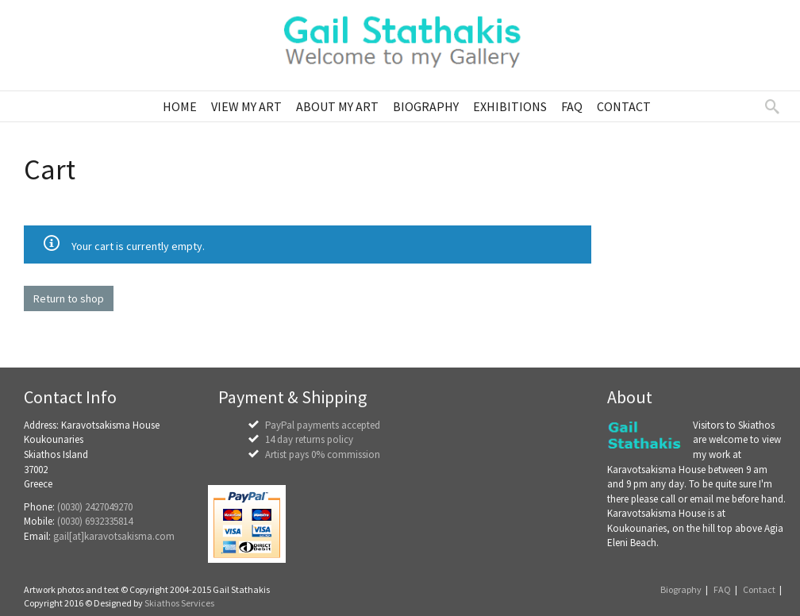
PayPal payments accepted (322, 425)
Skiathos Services (179, 603)
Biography (681, 589)
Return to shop (68, 298)
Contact (759, 589)
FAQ (722, 589)
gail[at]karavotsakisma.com (114, 536)
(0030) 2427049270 (95, 507)
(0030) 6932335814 (95, 521)
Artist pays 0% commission (322, 454)
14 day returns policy (309, 439)
